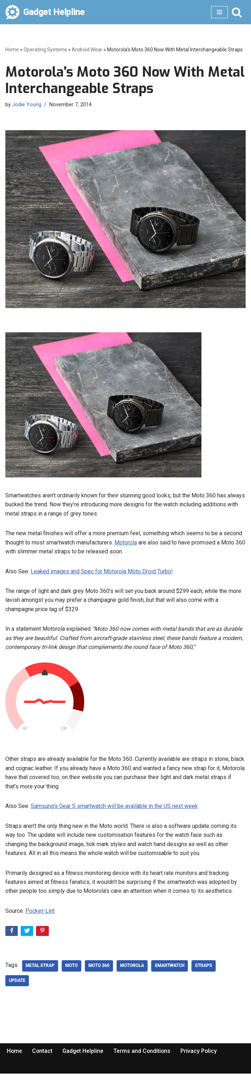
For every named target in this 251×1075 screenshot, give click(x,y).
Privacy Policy (200, 1052)
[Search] (236, 12)
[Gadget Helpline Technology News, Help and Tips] (44, 12)
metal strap (40, 966)
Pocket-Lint (40, 912)
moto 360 (98, 966)
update (17, 981)
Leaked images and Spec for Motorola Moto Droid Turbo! (102, 571)
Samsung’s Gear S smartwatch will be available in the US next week (114, 807)
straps (203, 966)
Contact (42, 1052)
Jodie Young (26, 105)
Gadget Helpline (83, 1052)
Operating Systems (45, 49)
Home (12, 49)
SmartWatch (169, 966)
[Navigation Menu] (219, 12)
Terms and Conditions (143, 1052)
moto (71, 966)
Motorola (125, 542)
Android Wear (87, 49)
